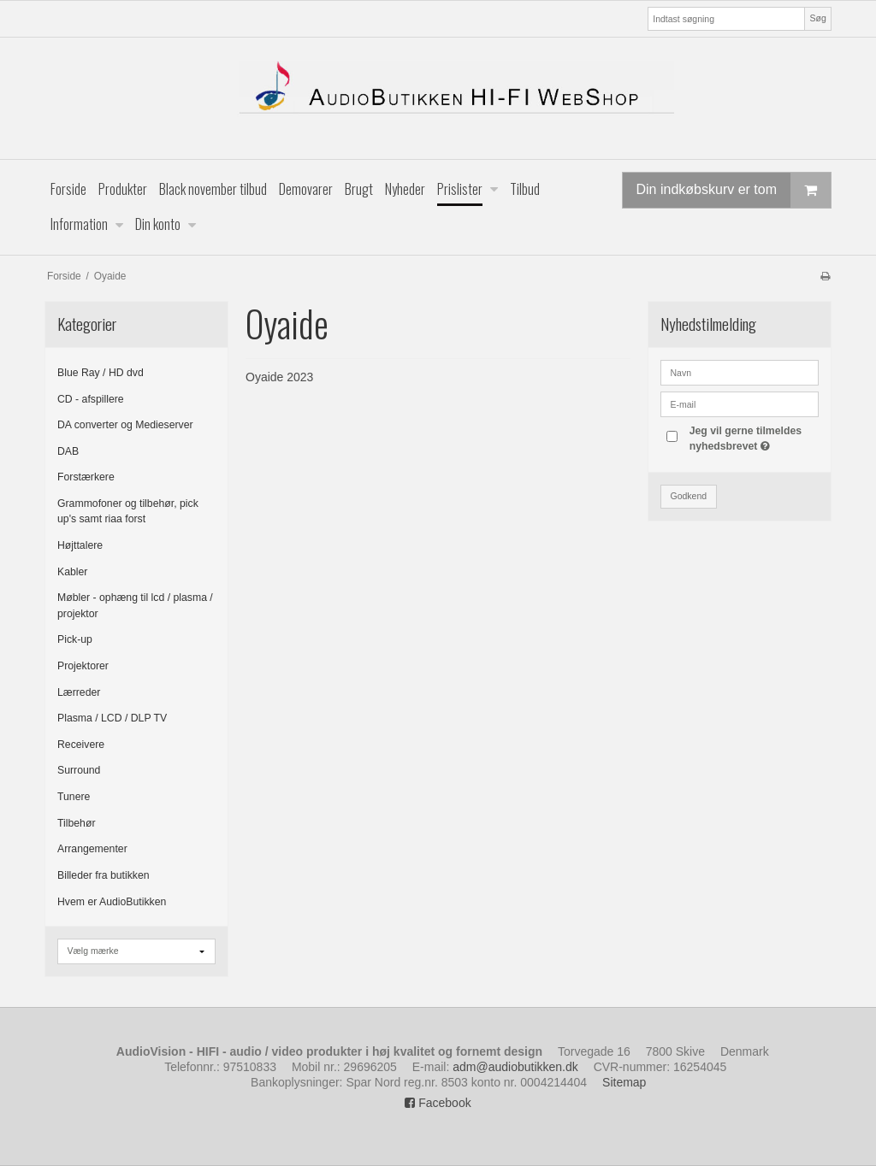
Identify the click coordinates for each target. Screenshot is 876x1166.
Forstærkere (86, 477)
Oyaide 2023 (279, 377)
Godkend (689, 496)
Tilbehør (76, 823)
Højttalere (80, 545)
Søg (817, 18)
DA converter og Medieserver (125, 425)
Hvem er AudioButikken (111, 902)
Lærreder (78, 692)
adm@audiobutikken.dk (515, 1067)
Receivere (80, 745)
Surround (78, 770)
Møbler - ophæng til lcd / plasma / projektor (135, 605)
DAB (68, 451)
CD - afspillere (90, 399)
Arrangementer (92, 849)
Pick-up (74, 639)
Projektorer (83, 666)
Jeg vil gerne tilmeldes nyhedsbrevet (753, 437)
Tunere (73, 797)
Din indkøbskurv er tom (734, 190)
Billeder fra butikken (103, 875)
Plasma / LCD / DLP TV (112, 718)
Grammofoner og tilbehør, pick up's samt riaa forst (127, 511)
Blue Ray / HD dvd (100, 373)
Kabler (72, 572)
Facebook (438, 1103)
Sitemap (624, 1082)
